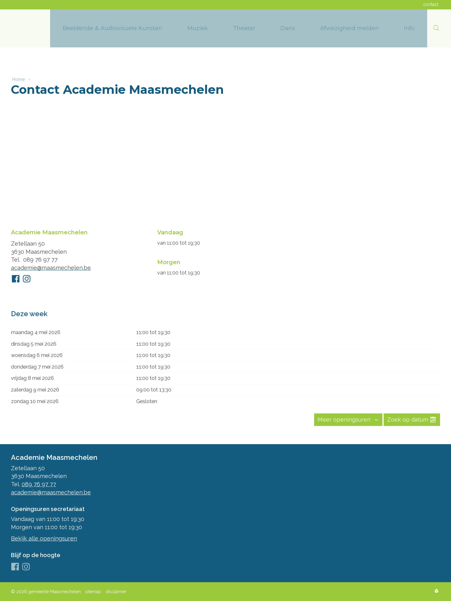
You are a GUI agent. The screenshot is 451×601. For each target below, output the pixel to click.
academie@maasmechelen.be (51, 266)
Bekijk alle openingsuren (44, 538)
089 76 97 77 (40, 258)
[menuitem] (112, 28)
